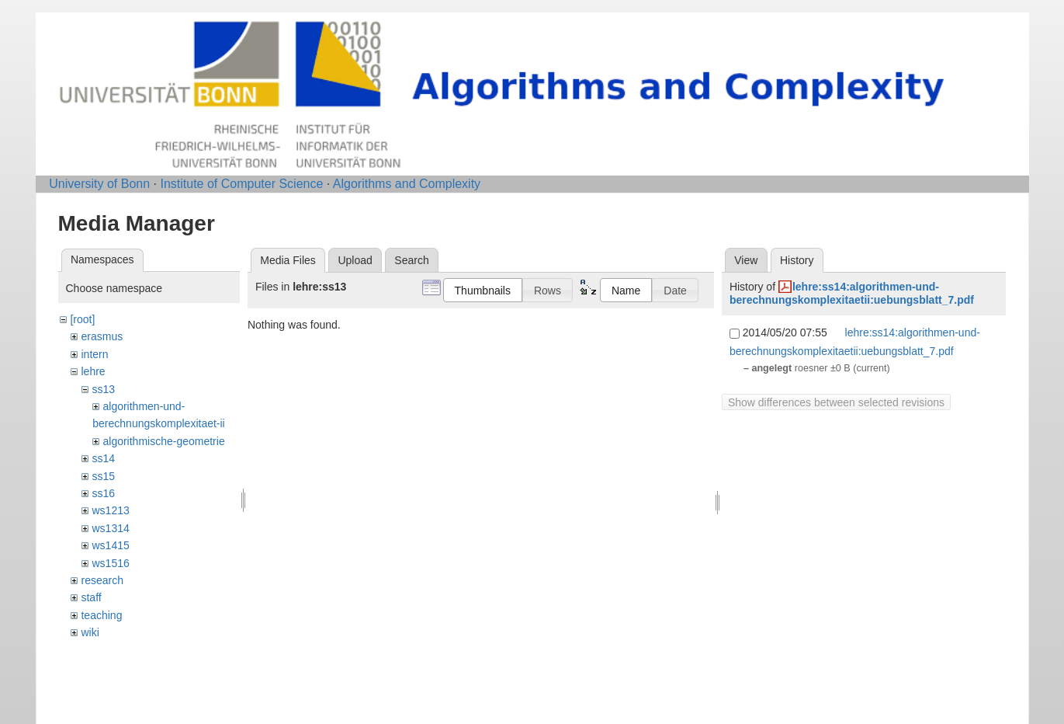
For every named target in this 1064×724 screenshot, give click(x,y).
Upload (355, 260)
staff (91, 597)
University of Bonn (99, 183)
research (102, 580)
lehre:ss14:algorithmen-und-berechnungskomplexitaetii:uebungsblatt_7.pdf (852, 293)
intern (94, 354)
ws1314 (110, 528)
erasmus (102, 336)
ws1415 (110, 545)
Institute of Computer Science (241, 183)
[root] (82, 319)
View (745, 260)
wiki (90, 632)
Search (411, 260)
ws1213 (110, 510)
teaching (101, 615)
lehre (93, 371)
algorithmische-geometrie (163, 441)
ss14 (103, 458)
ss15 (103, 476)
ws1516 (110, 563)
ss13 (103, 389)
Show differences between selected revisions (836, 402)
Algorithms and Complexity (406, 183)
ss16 (103, 493)
